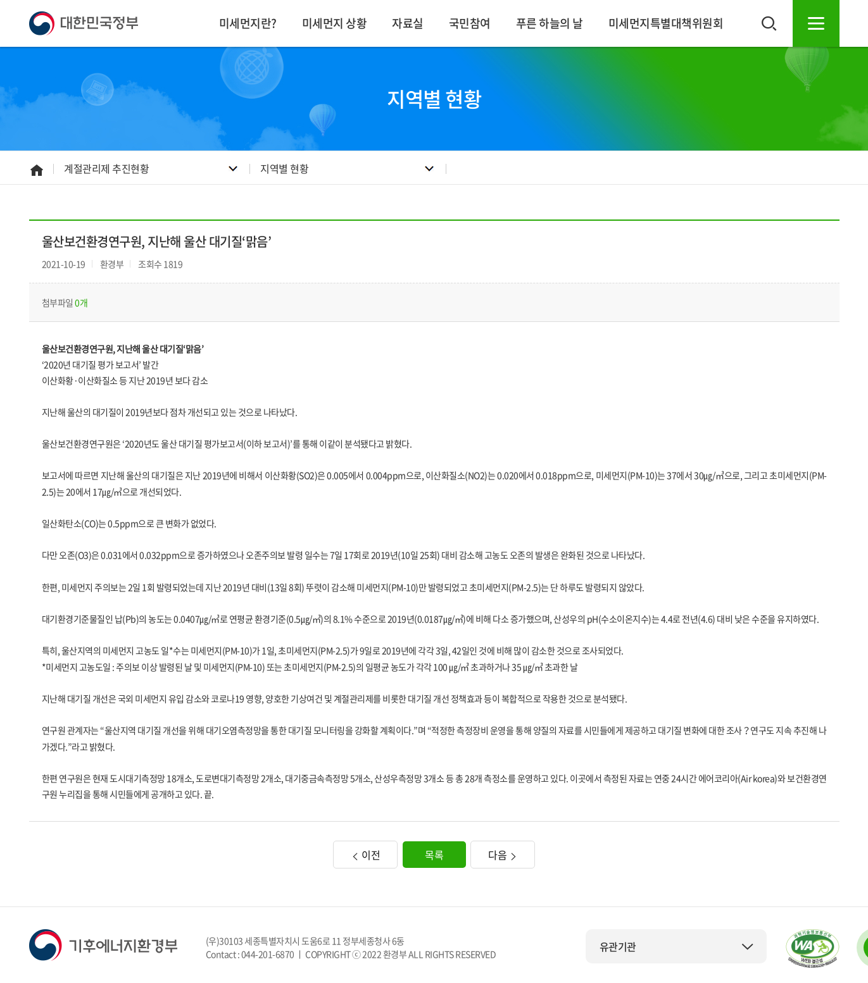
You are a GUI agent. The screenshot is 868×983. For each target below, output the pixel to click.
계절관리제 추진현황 (106, 168)
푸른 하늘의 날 (549, 23)
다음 (502, 854)
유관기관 (677, 946)
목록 (434, 854)
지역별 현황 (284, 168)
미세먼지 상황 (334, 23)
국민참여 (470, 23)
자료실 (408, 23)
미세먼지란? (248, 23)
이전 (365, 854)
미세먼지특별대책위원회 (666, 23)
